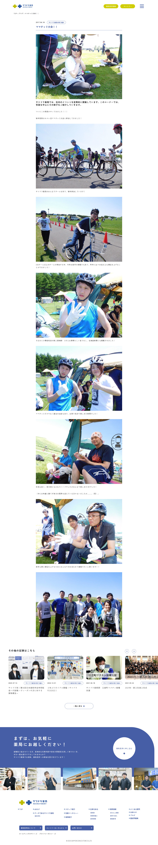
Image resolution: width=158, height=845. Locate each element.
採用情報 (113, 809)
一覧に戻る (77, 706)
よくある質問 (135, 809)
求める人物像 (114, 813)
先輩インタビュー (71, 813)
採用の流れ (113, 816)
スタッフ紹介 (70, 809)
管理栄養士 (93, 816)
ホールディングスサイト (27, 834)
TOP (15, 13)
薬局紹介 (68, 817)
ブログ (21, 13)
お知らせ (133, 812)
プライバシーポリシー (46, 834)
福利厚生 (37, 816)
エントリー (128, 6)
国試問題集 (134, 818)
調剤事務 (93, 819)
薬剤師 (92, 813)
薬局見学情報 (111, 6)
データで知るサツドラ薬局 (44, 813)
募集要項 (113, 819)
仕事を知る (94, 809)
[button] (127, 651)
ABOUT (37, 809)
